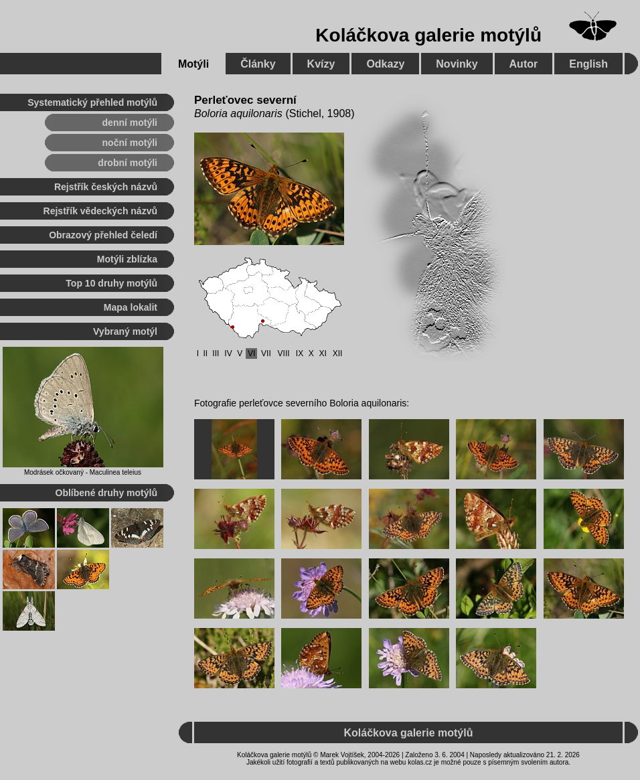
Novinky (456, 64)
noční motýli (129, 142)
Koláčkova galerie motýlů (428, 35)
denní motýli (129, 122)
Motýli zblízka (127, 259)
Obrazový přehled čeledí (103, 235)
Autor (523, 64)
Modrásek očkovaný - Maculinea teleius (82, 472)
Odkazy (385, 64)
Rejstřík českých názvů (105, 186)
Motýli (193, 64)
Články (257, 64)
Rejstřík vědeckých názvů (100, 211)
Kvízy (321, 64)
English (588, 64)
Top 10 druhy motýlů (111, 283)
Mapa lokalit (130, 307)
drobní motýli (127, 162)
